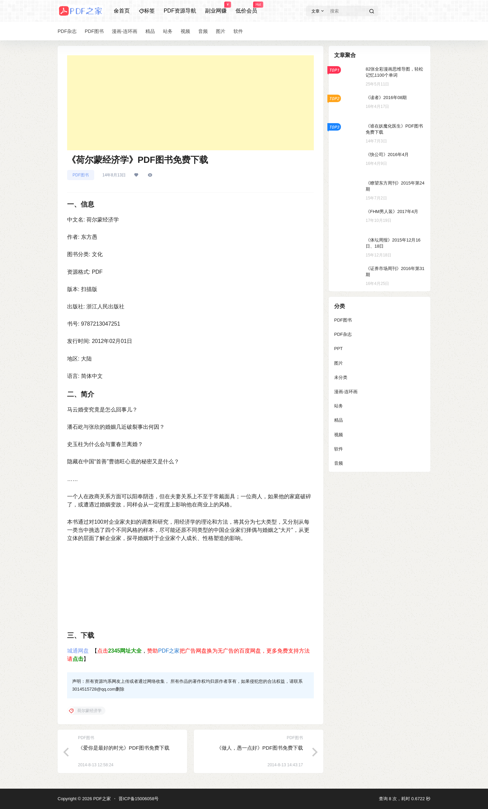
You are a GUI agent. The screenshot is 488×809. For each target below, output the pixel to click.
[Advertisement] (190, 102)
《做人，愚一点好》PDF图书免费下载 (260, 748)
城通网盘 (78, 651)
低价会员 (246, 8)
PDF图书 (81, 175)
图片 (338, 363)
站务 (338, 405)
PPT (338, 348)
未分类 (340, 377)
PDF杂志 (343, 334)
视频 (338, 434)
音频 (338, 463)
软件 (338, 448)
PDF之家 (169, 651)
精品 (338, 420)
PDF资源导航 (180, 11)
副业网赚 (216, 8)
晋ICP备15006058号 (139, 798)
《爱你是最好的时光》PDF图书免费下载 (123, 748)
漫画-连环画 (346, 391)
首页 (122, 11)
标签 (147, 11)
